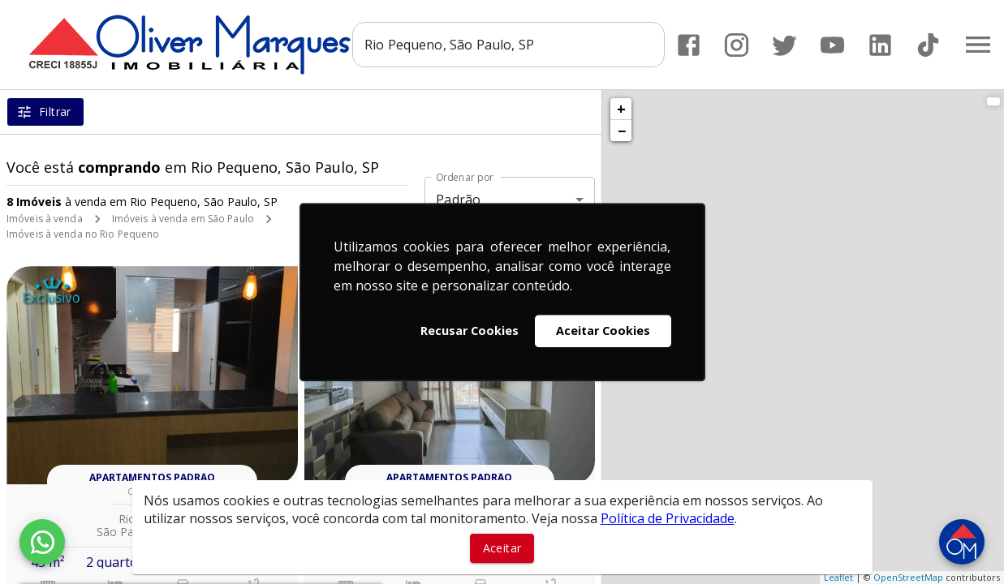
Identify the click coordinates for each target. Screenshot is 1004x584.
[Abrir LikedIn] (880, 45)
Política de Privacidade (668, 518)
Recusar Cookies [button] (469, 330)
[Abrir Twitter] (784, 45)
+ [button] (621, 108)
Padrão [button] (458, 199)
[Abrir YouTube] (832, 45)
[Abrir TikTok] (928, 45)
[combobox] (508, 44)
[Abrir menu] (978, 45)
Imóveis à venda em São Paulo (183, 218)
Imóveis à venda (44, 218)
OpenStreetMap (908, 577)
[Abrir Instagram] (736, 45)
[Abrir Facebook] (688, 45)
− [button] (622, 130)
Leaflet (838, 577)
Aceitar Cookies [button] (603, 330)
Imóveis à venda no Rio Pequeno (82, 234)
